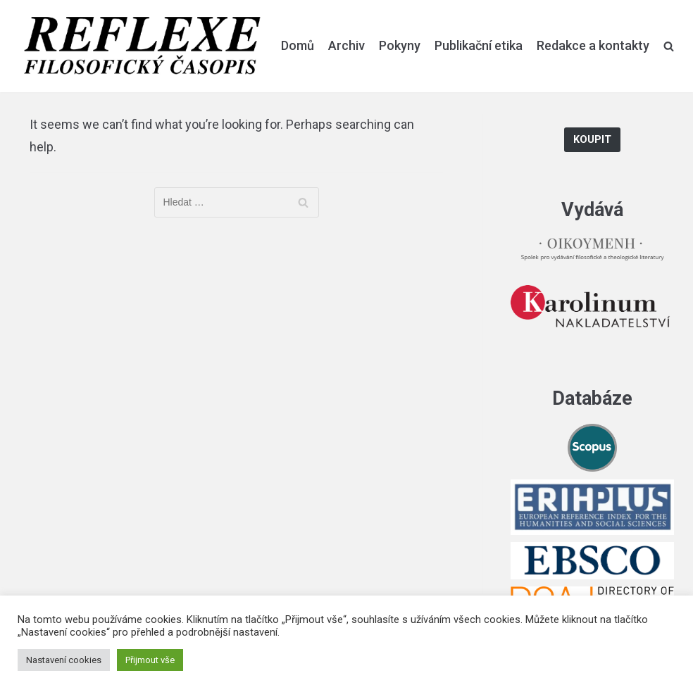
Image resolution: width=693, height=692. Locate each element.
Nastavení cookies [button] (63, 660)
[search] (668, 45)
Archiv (346, 45)
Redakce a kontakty (593, 45)
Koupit (592, 140)
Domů (297, 45)
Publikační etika (479, 45)
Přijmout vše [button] (150, 660)
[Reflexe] (142, 46)
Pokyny (399, 45)
